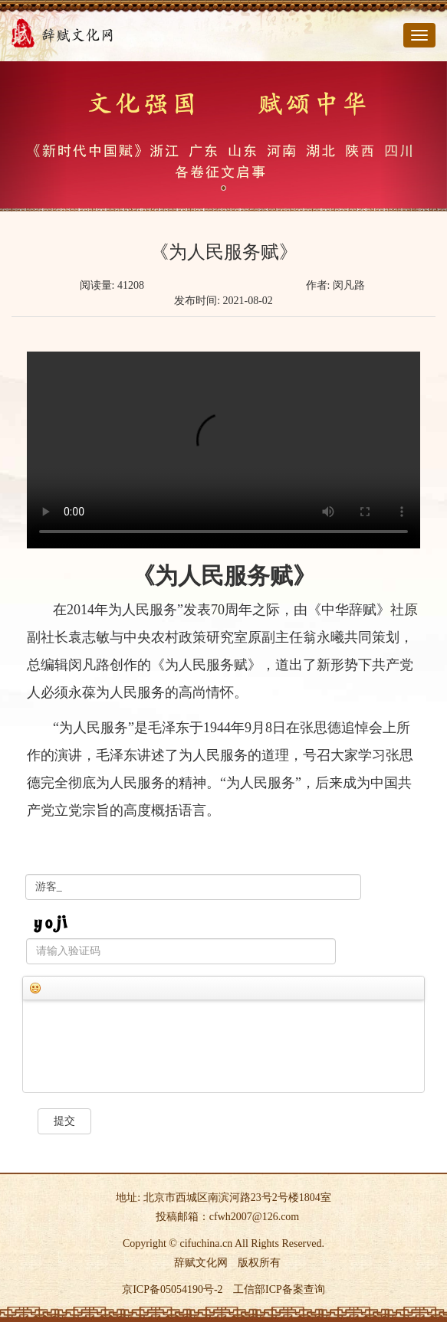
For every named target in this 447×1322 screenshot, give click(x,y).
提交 (64, 1121)
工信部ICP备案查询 (279, 1289)
